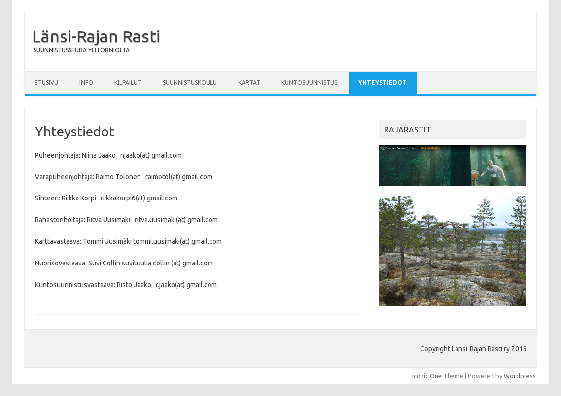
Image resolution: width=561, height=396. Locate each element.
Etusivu (46, 82)
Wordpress (520, 375)
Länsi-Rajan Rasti (96, 36)
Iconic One (427, 375)
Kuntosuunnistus (309, 82)
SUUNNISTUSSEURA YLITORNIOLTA (82, 50)
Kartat (249, 82)
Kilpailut (127, 82)
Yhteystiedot (382, 82)
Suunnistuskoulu (190, 82)
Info (86, 82)
